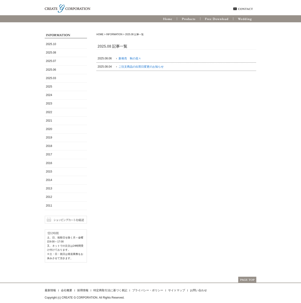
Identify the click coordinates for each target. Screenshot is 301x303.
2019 (49, 137)
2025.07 (51, 61)
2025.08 (51, 52)
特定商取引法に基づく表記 (110, 290)
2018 (49, 146)
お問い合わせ (198, 290)
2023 (49, 103)
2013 (49, 188)
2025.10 (51, 44)
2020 (49, 129)
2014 (49, 180)
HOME (99, 34)
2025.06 (51, 69)
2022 (49, 112)
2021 (49, 120)
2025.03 (51, 78)
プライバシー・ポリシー (147, 290)
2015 (49, 171)
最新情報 (50, 290)
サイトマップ (176, 290)
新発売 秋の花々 (130, 58)
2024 (49, 95)
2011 (49, 205)
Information (114, 34)
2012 (49, 197)
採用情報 (82, 290)
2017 (49, 154)
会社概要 (66, 290)
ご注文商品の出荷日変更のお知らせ (141, 66)
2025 (49, 86)
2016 (49, 163)
